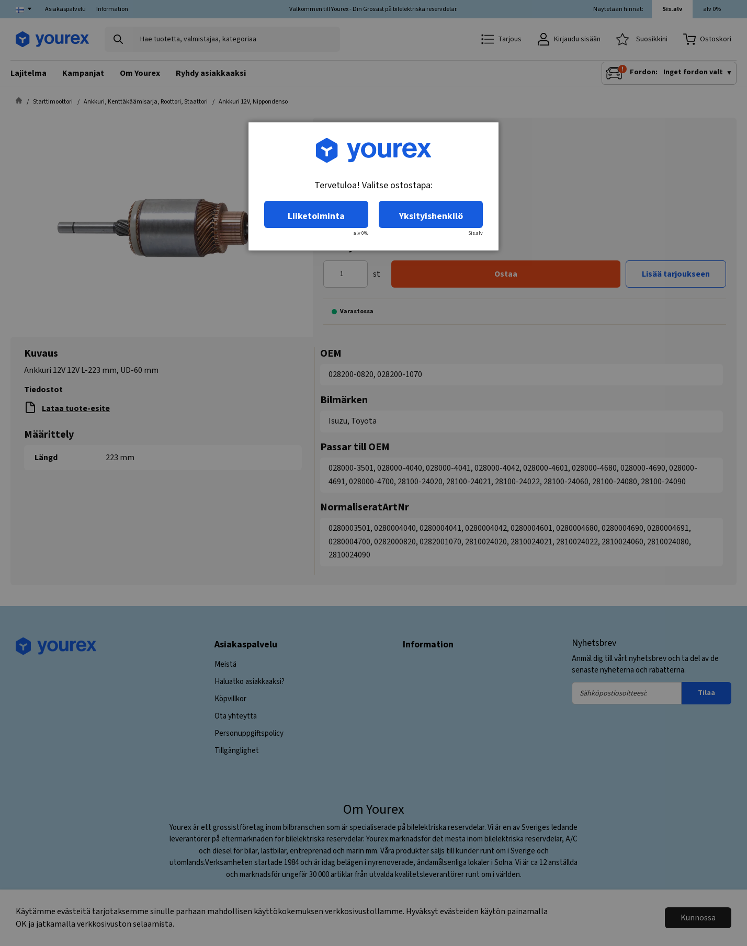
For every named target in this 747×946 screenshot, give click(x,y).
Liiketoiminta (316, 216)
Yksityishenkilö (431, 216)
